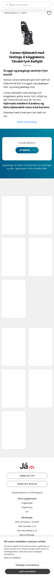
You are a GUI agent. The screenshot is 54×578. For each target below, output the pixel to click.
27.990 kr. (25, 150)
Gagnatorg (27, 507)
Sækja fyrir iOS (27, 475)
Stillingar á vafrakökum (27, 565)
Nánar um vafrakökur (12, 558)
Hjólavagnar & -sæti (15, 12)
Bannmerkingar (27, 535)
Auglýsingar (27, 503)
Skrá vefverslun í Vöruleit (27, 521)
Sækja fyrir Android (27, 483)
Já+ (27, 511)
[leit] (27, 5)
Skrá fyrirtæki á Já (27, 526)
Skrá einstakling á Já (27, 530)
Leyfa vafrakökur (27, 571)
